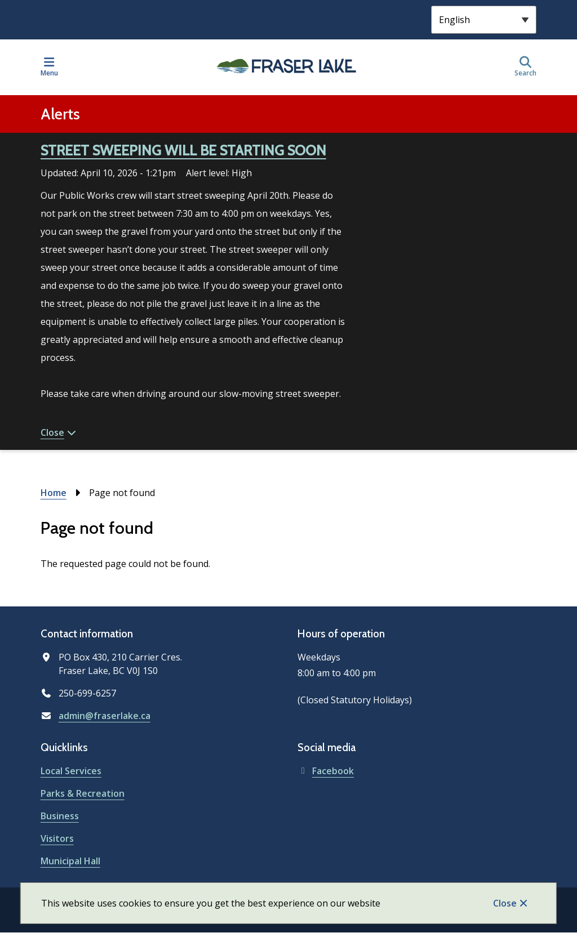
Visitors (57, 838)
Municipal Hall (70, 861)
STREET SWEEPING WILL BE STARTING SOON (183, 150)
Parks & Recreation (83, 793)
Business (60, 816)
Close (505, 903)
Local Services (71, 771)
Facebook (326, 771)
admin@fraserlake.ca (104, 715)
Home (53, 492)
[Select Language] (483, 20)
